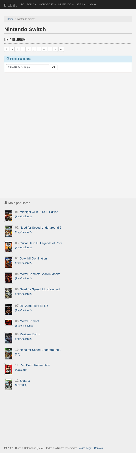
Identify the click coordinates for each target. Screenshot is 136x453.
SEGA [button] (80, 4)
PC (22, 4)
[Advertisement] (30, 130)
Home (10, 19)
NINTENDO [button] (66, 4)
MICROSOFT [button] (47, 4)
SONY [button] (31, 4)
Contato (98, 448)
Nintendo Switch (25, 29)
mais (92, 4)
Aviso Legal (85, 448)
